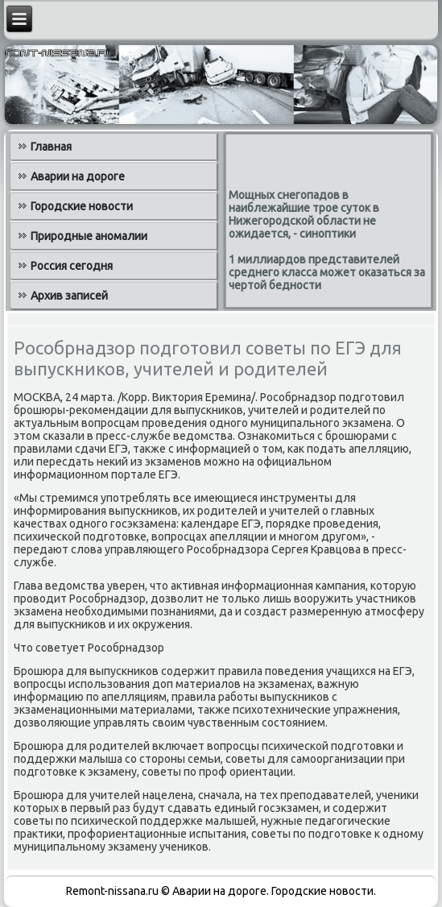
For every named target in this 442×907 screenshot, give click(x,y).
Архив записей (69, 295)
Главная (51, 146)
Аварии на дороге (78, 176)
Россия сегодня (72, 265)
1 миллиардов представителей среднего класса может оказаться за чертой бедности (327, 272)
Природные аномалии (89, 236)
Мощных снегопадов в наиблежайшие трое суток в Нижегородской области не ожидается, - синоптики (304, 214)
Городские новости (82, 206)
